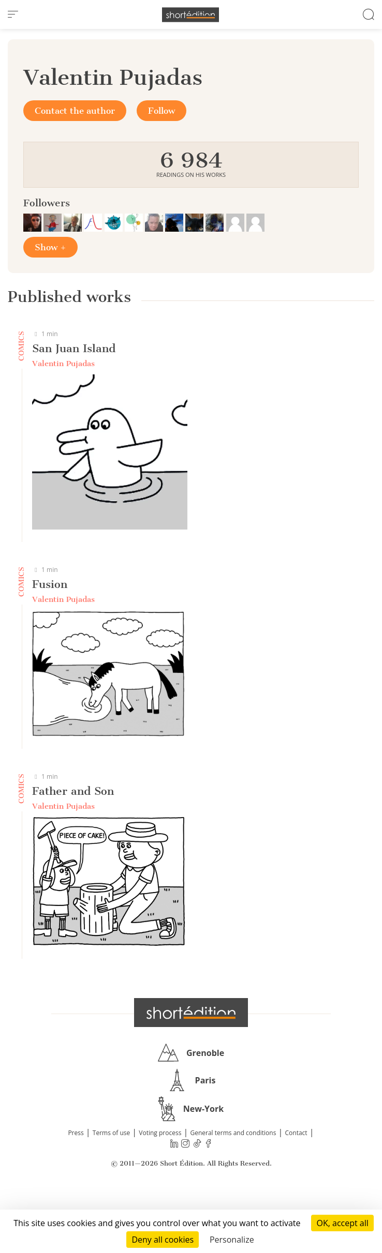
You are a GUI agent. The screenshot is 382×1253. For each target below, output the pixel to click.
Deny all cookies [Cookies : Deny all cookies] (162, 1239)
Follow (161, 110)
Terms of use (111, 1132)
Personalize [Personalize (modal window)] (232, 1239)
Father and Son (73, 790)
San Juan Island (73, 348)
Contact (296, 1132)
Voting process (160, 1132)
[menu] (13, 14)
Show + (50, 247)
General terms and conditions (233, 1132)
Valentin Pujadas (63, 363)
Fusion (49, 584)
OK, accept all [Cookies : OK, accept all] (342, 1223)
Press (75, 1132)
